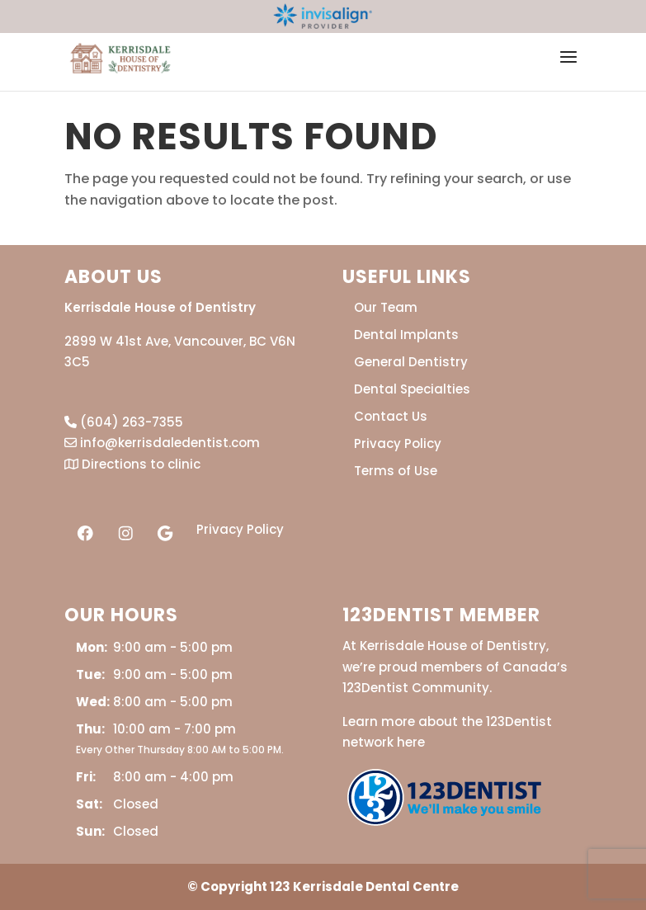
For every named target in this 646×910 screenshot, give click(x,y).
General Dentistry (411, 361)
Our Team (385, 307)
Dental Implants (406, 334)
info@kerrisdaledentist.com (162, 442)
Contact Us (390, 416)
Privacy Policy (240, 529)
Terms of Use (395, 470)
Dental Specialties (412, 389)
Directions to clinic (132, 464)
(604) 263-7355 (123, 422)
